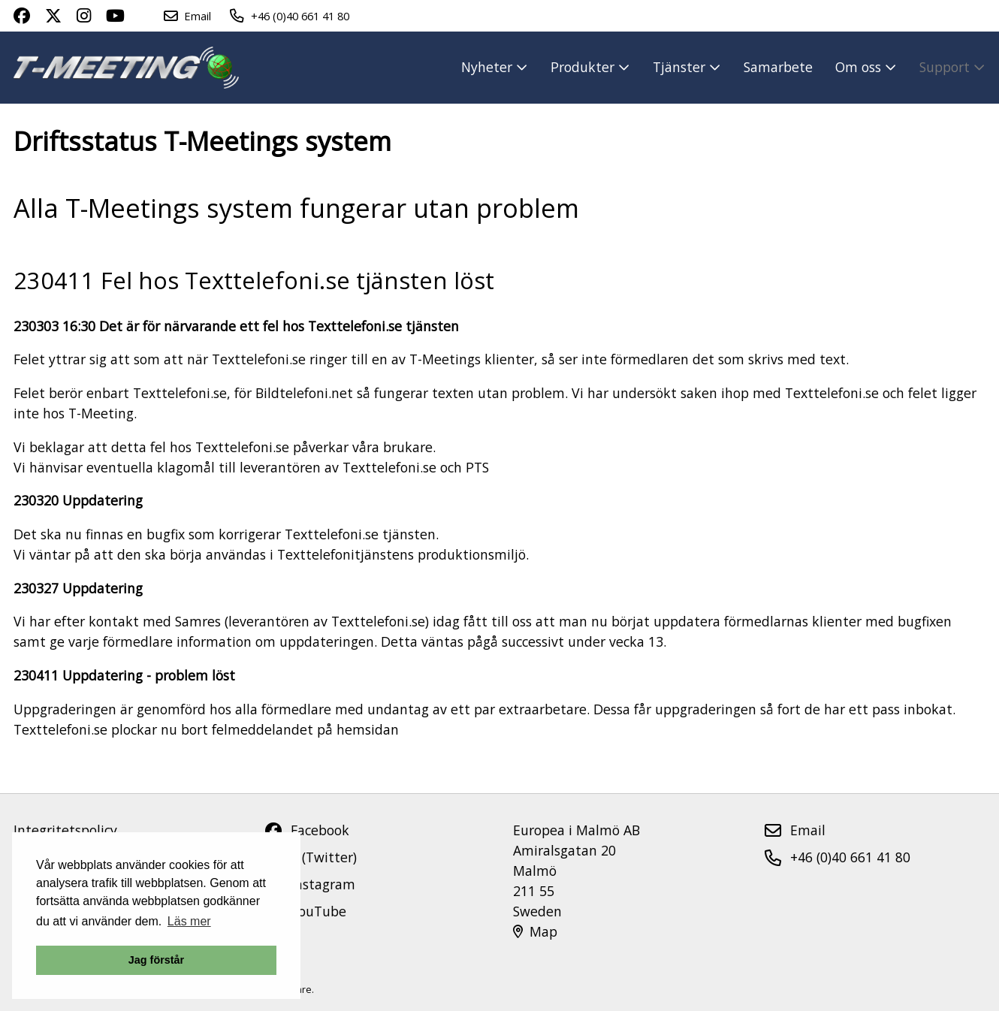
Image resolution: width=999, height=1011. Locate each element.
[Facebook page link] (22, 16)
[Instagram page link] (83, 16)
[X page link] (53, 16)
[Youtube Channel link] (115, 16)
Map (535, 931)
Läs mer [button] (189, 921)
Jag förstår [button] (156, 960)
